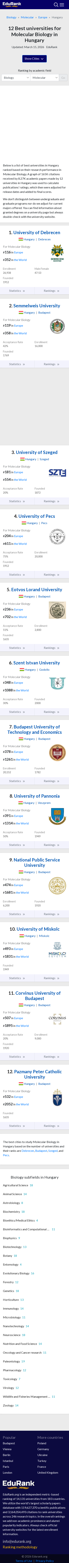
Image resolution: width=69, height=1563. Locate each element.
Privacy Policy (45, 1560)
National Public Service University (34, 862)
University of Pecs (34, 516)
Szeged (53, 1150)
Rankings (52, 290)
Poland (41, 1443)
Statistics (17, 290)
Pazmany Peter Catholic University (34, 1074)
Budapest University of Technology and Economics (34, 729)
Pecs (6, 1155)
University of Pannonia (35, 796)
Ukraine (42, 1455)
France (41, 1466)
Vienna (7, 1449)
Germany (43, 1449)
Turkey (41, 1460)
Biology (11, 17)
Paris (6, 1466)
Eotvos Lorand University (34, 589)
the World (20, 259)
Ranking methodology (20, 1547)
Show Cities (34, 59)
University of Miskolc (35, 929)
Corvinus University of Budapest (34, 995)
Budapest (41, 1150)
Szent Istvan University (34, 662)
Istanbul (8, 1460)
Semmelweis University (34, 305)
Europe (42, 17)
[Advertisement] (34, 125)
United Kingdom (47, 1472)
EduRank (51, 47)
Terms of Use (23, 1560)
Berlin (6, 1455)
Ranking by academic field (34, 70)
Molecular (27, 17)
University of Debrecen (34, 232)
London (7, 1472)
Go (63, 77)
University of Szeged (34, 452)
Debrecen (28, 1150)
